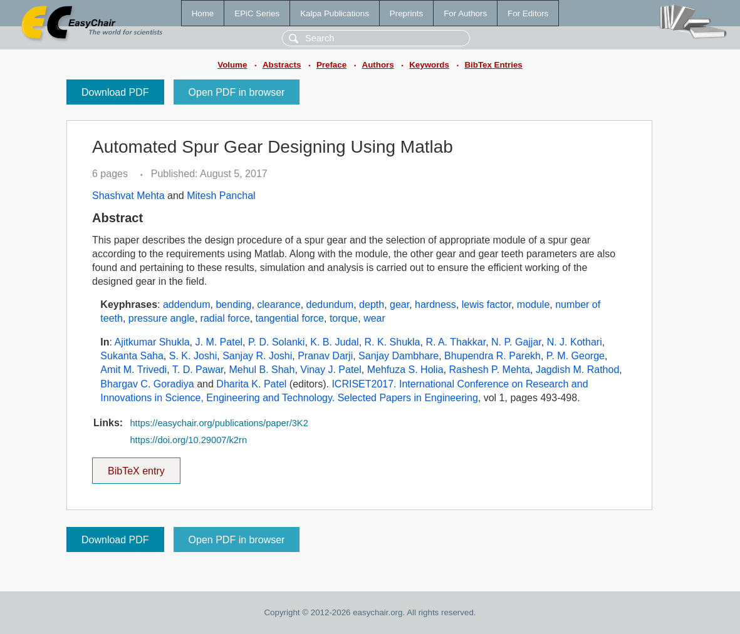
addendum (187, 304)
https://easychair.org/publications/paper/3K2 (219, 423)
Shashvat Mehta (128, 195)
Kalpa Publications (334, 13)
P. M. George (575, 355)
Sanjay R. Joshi (257, 355)
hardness (435, 304)
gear (399, 304)
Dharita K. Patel (251, 384)
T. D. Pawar (198, 369)
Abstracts (282, 64)
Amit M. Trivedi (133, 369)
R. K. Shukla (392, 342)
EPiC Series (256, 13)
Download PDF (115, 92)
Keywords (429, 64)
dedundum (330, 304)
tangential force (290, 318)
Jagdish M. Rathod (577, 369)
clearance (278, 304)
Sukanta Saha (132, 355)
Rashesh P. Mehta (489, 369)
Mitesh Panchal (221, 195)
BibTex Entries (493, 64)
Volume (232, 64)
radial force (225, 318)
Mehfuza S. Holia (405, 369)
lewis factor (486, 304)
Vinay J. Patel (331, 369)
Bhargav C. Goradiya (147, 384)
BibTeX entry (136, 467)
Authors (378, 64)
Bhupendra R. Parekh (492, 355)
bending (233, 304)
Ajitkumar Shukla (152, 342)
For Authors (465, 13)
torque (344, 318)
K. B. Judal (334, 342)
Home (203, 13)
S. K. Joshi (193, 355)
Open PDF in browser (237, 92)
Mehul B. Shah (261, 369)
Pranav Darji (325, 355)
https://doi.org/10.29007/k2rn (188, 440)
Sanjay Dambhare (398, 355)
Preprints (406, 13)
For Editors (528, 13)
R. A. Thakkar (455, 342)
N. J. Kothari (574, 342)
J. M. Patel (219, 342)
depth (371, 304)
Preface (331, 64)
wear (374, 318)
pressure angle (161, 318)
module (533, 304)
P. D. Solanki (276, 342)
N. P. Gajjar (516, 342)
